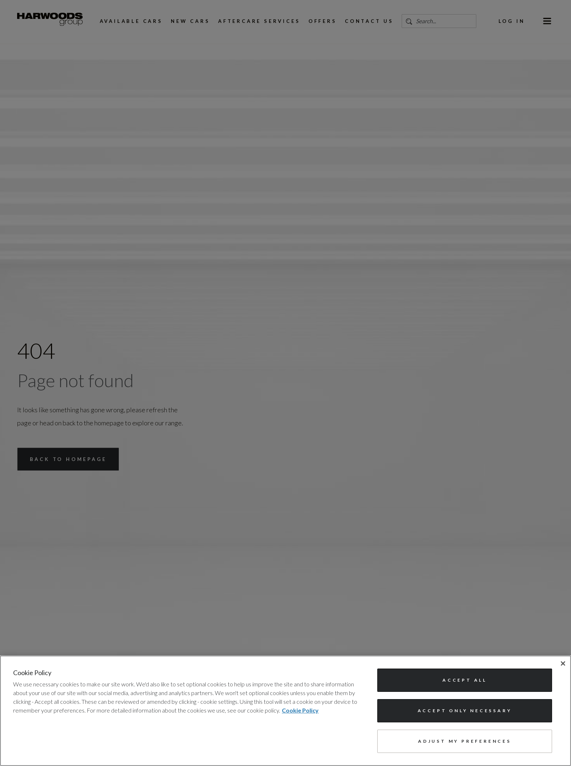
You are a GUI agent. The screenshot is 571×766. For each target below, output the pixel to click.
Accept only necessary (465, 710)
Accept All (464, 680)
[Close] (563, 663)
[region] (285, 710)
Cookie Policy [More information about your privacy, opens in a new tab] (300, 710)
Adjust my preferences (464, 741)
